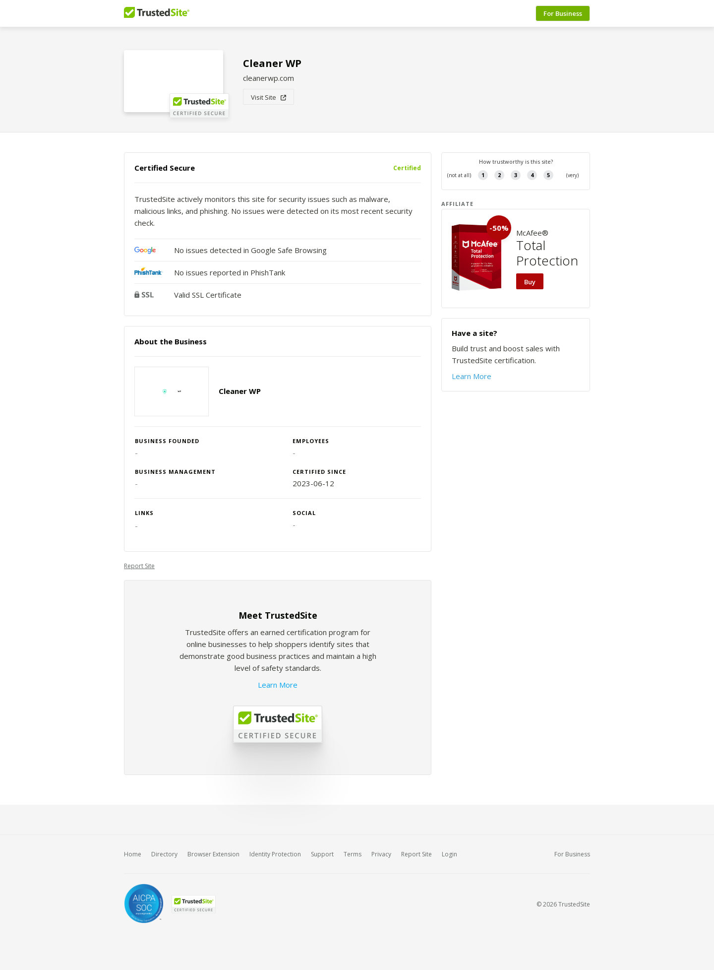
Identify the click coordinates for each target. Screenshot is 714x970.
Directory (164, 854)
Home (132, 854)
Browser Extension (213, 854)
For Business (562, 13)
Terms (352, 854)
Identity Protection (275, 854)
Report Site (139, 566)
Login (449, 854)
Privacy (381, 854)
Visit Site (268, 97)
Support (322, 854)
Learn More (278, 685)
